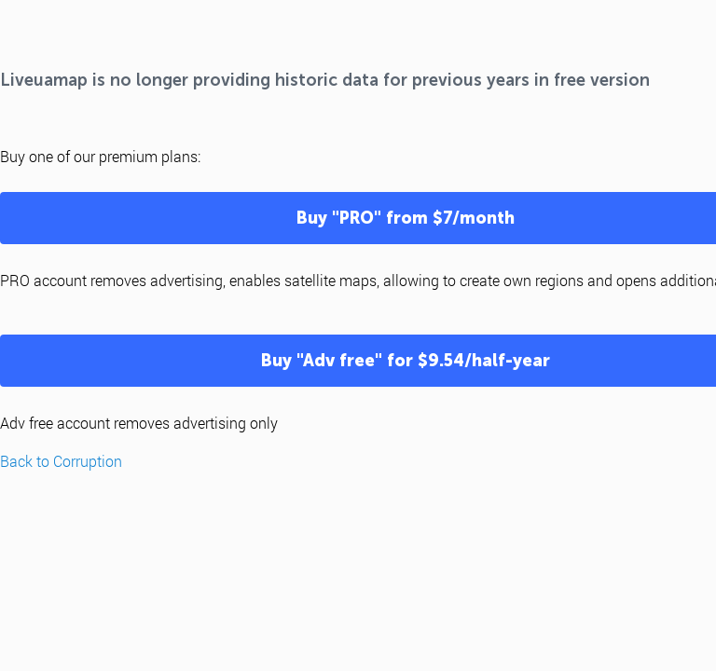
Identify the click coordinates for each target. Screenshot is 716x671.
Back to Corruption (61, 461)
